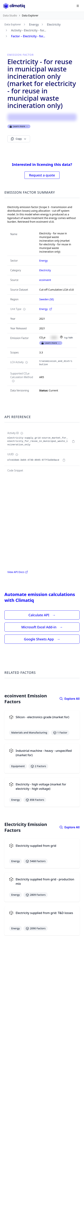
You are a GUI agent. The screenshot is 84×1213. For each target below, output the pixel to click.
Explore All (69, 699)
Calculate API (42, 615)
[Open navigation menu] (77, 6)
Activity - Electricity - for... (28, 30)
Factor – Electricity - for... (28, 36)
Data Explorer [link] (30, 15)
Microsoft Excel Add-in (42, 627)
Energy (34, 24)
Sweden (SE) (46, 299)
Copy (18, 139)
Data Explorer (12, 24)
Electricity (54, 24)
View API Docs (17, 572)
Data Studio (10, 15)
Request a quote (42, 175)
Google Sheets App (42, 639)
